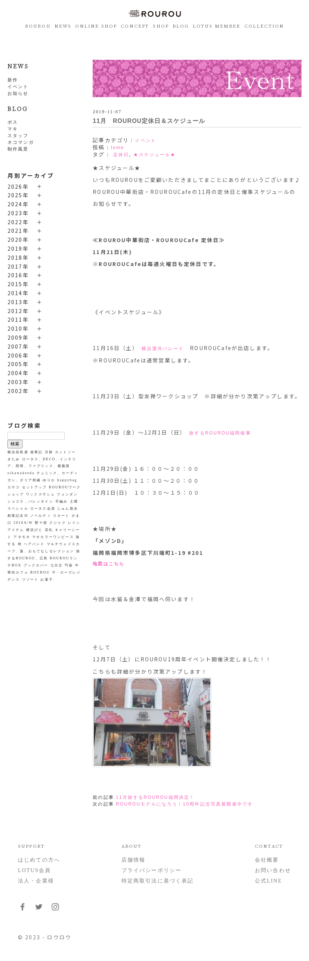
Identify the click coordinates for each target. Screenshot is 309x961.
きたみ (13, 459)
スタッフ (18, 135)
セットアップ (34, 487)
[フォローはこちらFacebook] (22, 909)
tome (117, 147)
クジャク (57, 523)
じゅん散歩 (67, 508)
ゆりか (49, 480)
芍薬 (69, 565)
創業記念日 (17, 515)
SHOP (161, 25)
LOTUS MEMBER (217, 25)
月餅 (49, 452)
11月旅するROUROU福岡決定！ (155, 797)
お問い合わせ (273, 870)
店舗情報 (133, 860)
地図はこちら (108, 563)
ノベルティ (40, 515)
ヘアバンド (34, 544)
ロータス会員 (42, 508)
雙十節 (41, 523)
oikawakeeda (20, 473)
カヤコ (13, 487)
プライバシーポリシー (151, 870)
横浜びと (34, 530)
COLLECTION (264, 25)
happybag (67, 480)
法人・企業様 (36, 881)
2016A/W (23, 523)
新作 (12, 80)
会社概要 (267, 860)
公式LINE (268, 881)
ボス (12, 122)
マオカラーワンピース (53, 537)
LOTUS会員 (34, 870)
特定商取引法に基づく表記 (157, 881)
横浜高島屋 (17, 452)
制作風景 (18, 149)
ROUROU (38, 25)
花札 (49, 530)
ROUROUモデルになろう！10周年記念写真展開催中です (184, 804)
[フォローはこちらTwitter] (38, 909)
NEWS (63, 25)
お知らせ (18, 93)
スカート (61, 515)
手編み (61, 501)
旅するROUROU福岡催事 (220, 433)
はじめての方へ (39, 860)
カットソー (65, 452)
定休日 (121, 154)
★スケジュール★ (154, 154)
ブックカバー (36, 565)
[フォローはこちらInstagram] (55, 909)
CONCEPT (135, 25)
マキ (12, 129)
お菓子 (46, 579)
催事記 (36, 452)
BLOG (181, 25)
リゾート (30, 579)
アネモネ (21, 537)
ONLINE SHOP (96, 25)
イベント (18, 86)
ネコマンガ (20, 142)
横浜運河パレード (163, 348)
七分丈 (56, 565)
